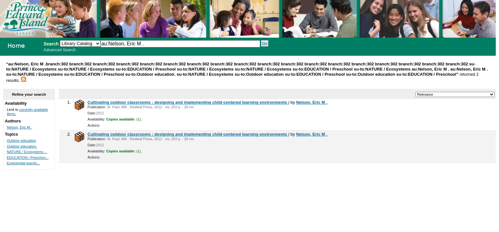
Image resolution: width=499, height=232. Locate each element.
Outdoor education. (22, 146)
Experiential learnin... (23, 163)
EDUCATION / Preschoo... (27, 158)
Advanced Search (60, 50)
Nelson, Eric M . (312, 102)
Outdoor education (21, 140)
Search (51, 43)
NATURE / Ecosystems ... (27, 152)
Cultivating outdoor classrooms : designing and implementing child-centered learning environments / (188, 102)
